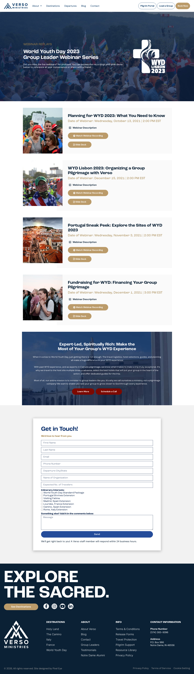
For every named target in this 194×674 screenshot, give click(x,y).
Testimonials (88, 650)
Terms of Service (161, 668)
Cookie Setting (181, 668)
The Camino (53, 634)
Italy (48, 639)
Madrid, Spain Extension (57, 501)
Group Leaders (90, 645)
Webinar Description (85, 127)
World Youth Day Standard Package (63, 493)
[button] (117, 128)
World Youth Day (56, 650)
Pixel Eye (57, 668)
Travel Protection (126, 639)
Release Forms (125, 634)
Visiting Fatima (51, 498)
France (50, 645)
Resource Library (126, 650)
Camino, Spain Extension (57, 507)
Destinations (53, 5)
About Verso (88, 629)
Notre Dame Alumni (93, 655)
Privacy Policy (124, 655)
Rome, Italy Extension (55, 510)
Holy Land (52, 629)
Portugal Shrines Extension (59, 495)
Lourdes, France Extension (58, 504)
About (37, 6)
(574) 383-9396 (159, 632)
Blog (83, 5)
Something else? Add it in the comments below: (67, 514)
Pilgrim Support (125, 645)
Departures (70, 5)
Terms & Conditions (128, 629)
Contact (94, 5)
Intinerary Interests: (52, 490)
